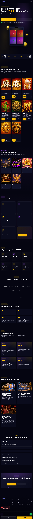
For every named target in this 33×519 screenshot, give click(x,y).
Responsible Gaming (29, 501)
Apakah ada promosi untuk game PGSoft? (9, 457)
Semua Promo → (4, 339)
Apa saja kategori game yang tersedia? (9, 454)
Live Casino (12, 502)
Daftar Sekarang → (8, 19)
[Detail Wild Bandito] (6, 106)
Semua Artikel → (29, 379)
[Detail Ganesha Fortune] (6, 128)
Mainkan (3, 97)
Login (8, 517)
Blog (19, 502)
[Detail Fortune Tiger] (16, 128)
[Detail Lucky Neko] (27, 84)
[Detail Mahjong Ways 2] (16, 84)
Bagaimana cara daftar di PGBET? (8, 447)
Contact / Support (20, 504)
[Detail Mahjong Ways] (6, 84)
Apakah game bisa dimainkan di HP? (8, 451)
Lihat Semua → (4, 75)
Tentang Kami (28, 499)
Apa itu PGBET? (4, 441)
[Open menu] (31, 1)
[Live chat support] (31, 514)
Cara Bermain (20, 499)
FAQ (19, 501)
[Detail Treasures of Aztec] (16, 106)
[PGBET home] (3, 1)
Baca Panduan (7, 97)
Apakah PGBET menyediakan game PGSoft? (9, 444)
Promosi (12, 504)
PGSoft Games (13, 499)
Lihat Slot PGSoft (24, 19)
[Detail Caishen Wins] (27, 106)
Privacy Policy (28, 504)
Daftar (25, 517)
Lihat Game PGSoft (21, 484)
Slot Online (12, 501)
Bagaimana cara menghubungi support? (9, 460)
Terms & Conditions (28, 502)
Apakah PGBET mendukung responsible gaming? (10, 463)
